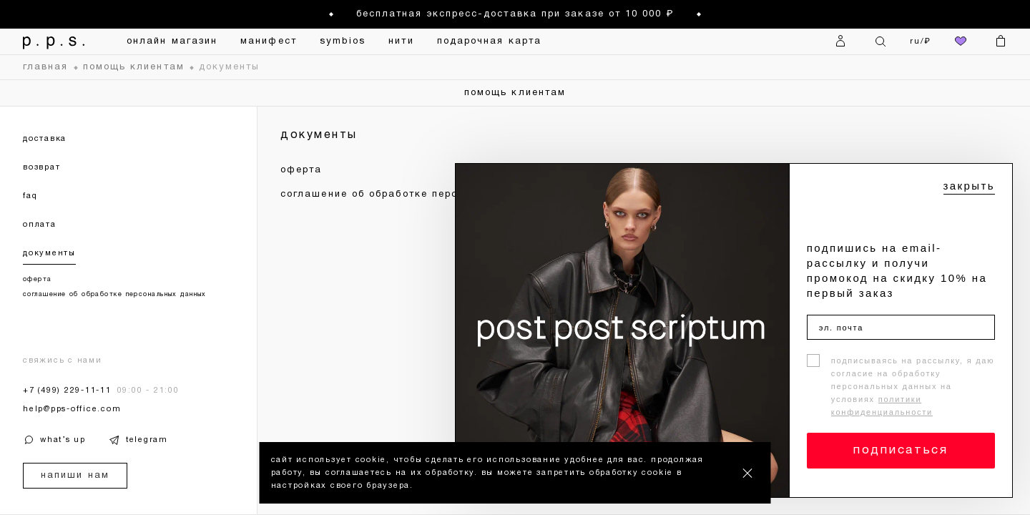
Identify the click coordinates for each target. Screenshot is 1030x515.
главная (46, 67)
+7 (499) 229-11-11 (67, 390)
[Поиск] (880, 41)
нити (400, 41)
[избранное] (960, 41)
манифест (268, 41)
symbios (343, 41)
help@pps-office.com (72, 409)
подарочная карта (489, 41)
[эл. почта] (901, 327)
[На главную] (54, 41)
